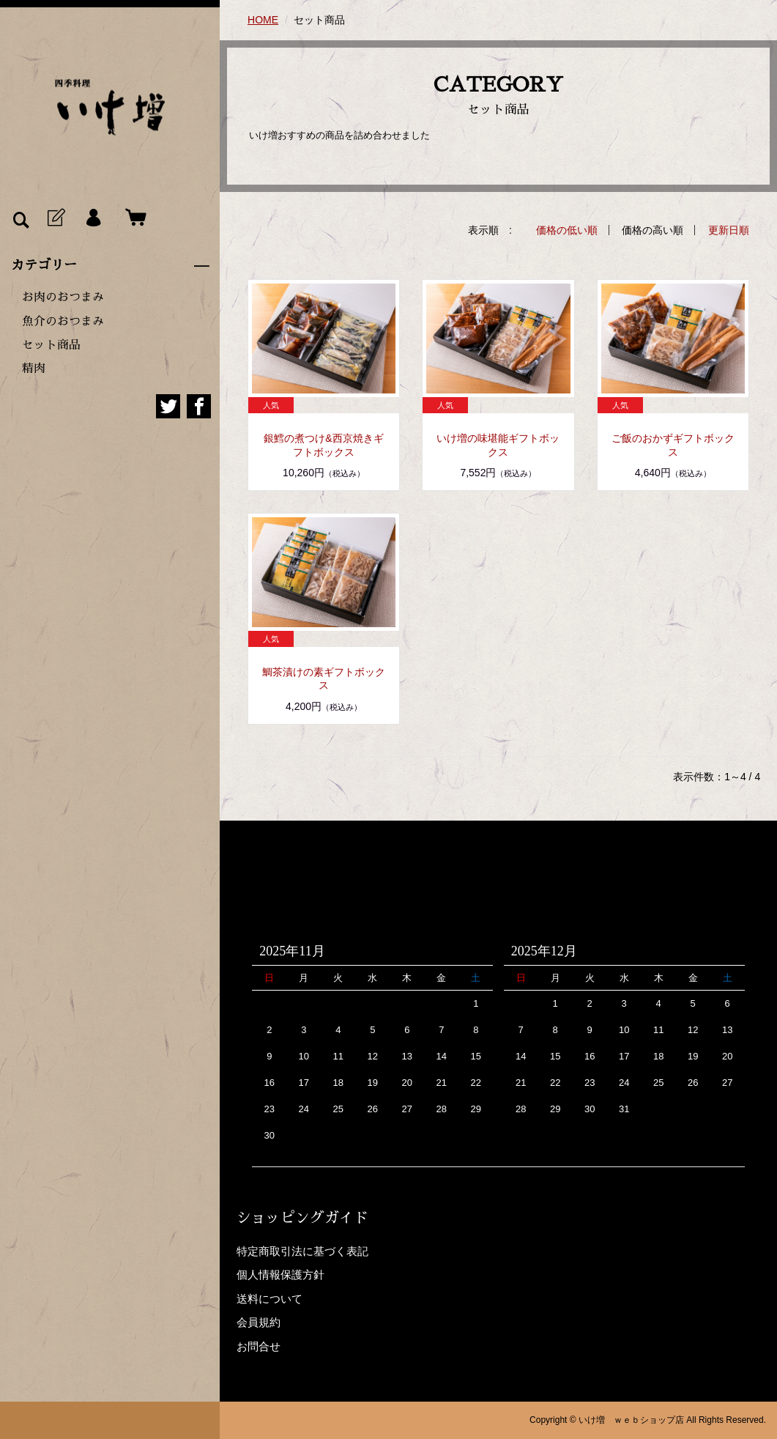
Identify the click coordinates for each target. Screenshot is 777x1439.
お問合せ (258, 1346)
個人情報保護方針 (280, 1274)
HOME (263, 20)
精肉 (33, 368)
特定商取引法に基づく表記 (302, 1251)
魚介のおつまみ (63, 322)
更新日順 (728, 230)
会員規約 (258, 1322)
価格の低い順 (567, 230)
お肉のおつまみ (63, 297)
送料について (269, 1298)
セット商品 (51, 345)
